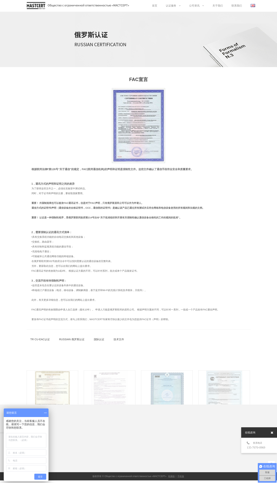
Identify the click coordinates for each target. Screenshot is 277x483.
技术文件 (119, 339)
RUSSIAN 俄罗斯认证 (71, 339)
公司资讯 (196, 5)
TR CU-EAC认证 (40, 339)
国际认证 (99, 339)
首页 (154, 5)
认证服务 (173, 5)
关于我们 (217, 5)
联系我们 (236, 5)
